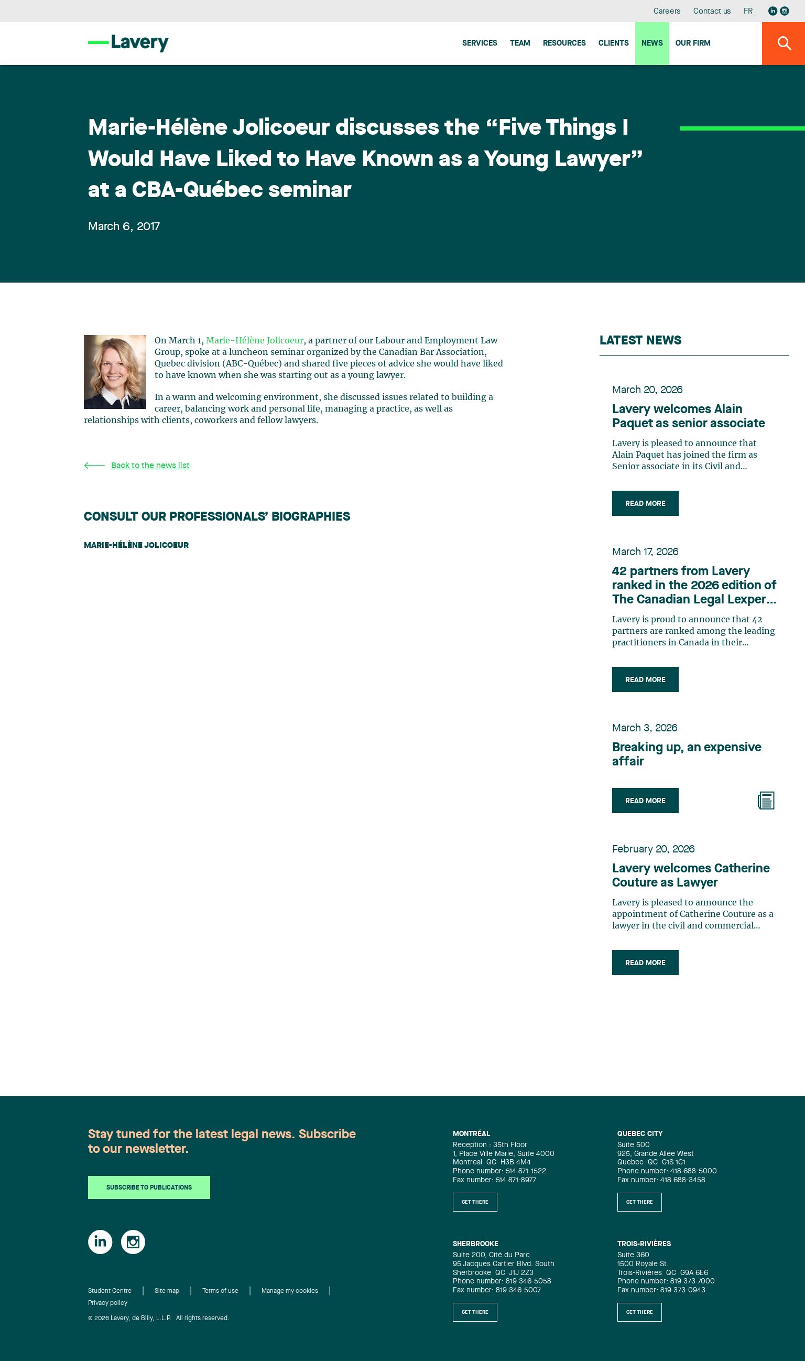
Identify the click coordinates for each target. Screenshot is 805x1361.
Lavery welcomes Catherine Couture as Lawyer (691, 876)
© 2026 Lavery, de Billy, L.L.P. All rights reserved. (159, 1318)
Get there (475, 1202)
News (652, 44)
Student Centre (110, 1291)
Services (479, 44)
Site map (167, 1291)
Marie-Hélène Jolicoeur (254, 341)
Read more (645, 503)
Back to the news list (137, 465)
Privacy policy (107, 1303)
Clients (614, 44)
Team (520, 44)
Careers (667, 12)
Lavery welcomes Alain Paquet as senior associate (688, 417)
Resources (564, 44)
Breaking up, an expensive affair (687, 755)
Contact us (712, 12)
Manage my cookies (290, 1291)
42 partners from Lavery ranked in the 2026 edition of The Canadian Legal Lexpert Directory (694, 587)
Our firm (693, 44)
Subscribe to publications (149, 1188)
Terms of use (220, 1291)
